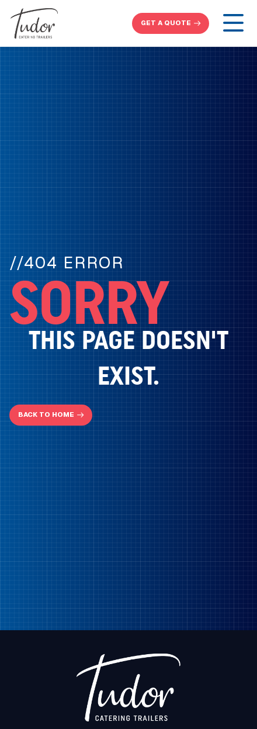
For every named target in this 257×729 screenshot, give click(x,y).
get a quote (166, 23)
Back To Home (46, 414)
